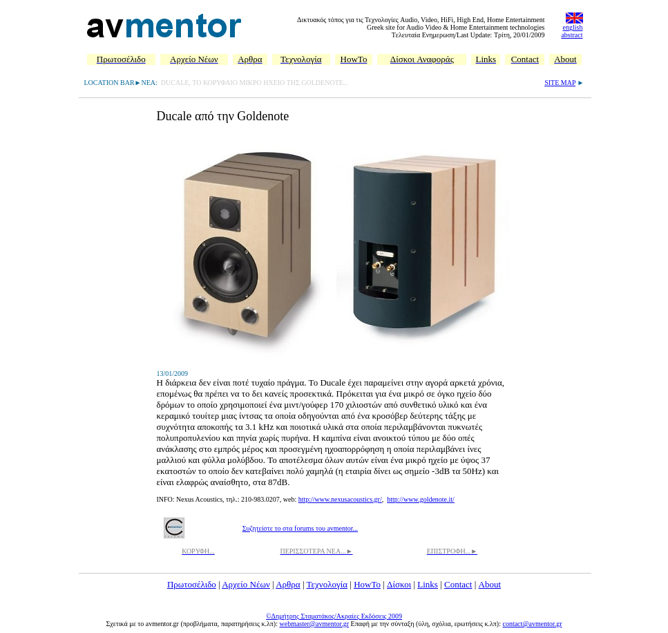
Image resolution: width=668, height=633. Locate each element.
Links (427, 584)
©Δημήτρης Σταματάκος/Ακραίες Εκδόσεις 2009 (334, 616)
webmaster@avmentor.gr (314, 623)
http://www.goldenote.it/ (421, 499)
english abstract (571, 31)
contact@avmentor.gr (532, 623)
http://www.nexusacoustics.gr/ (340, 499)
